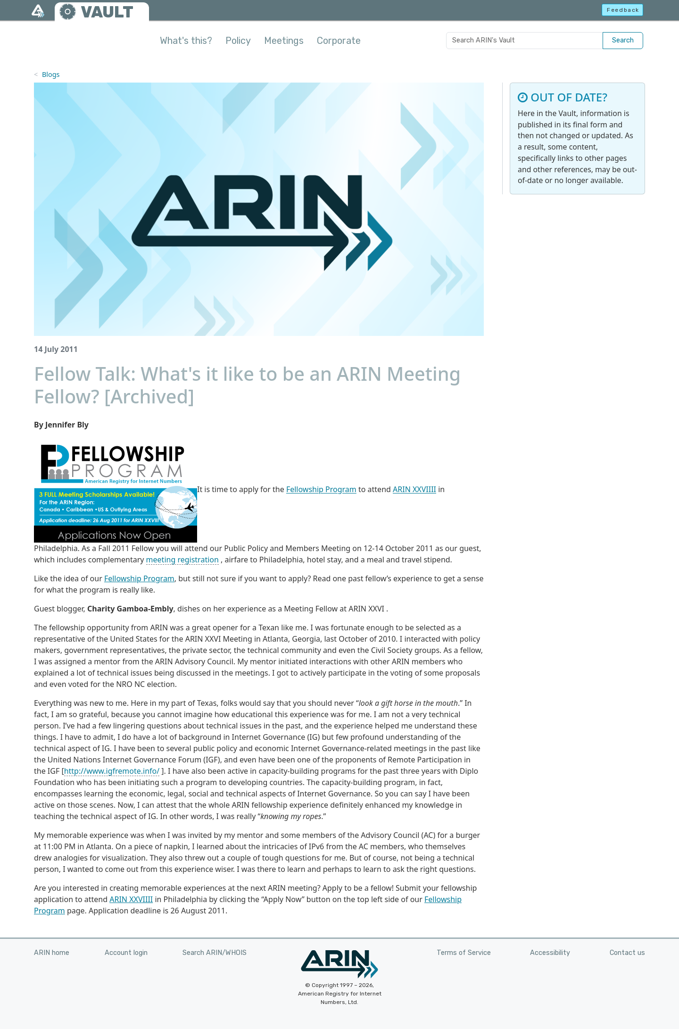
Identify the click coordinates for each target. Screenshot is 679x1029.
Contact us (627, 953)
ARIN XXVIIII (414, 490)
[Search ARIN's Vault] (524, 40)
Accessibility (550, 953)
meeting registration (182, 559)
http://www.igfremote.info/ (112, 771)
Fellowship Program (321, 490)
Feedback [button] (623, 10)
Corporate (339, 40)
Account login (126, 953)
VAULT (107, 12)
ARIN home (51, 953)
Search (623, 40)
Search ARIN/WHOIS (214, 953)
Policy (238, 40)
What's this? (186, 40)
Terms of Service (464, 953)
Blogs (51, 74)
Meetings (284, 40)
